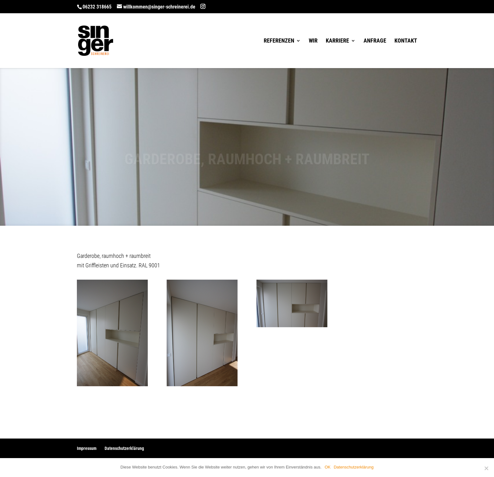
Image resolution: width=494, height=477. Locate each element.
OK (327, 467)
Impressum (86, 448)
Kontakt (405, 41)
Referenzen (279, 41)
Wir (313, 41)
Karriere (337, 41)
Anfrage (375, 41)
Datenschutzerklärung (124, 448)
